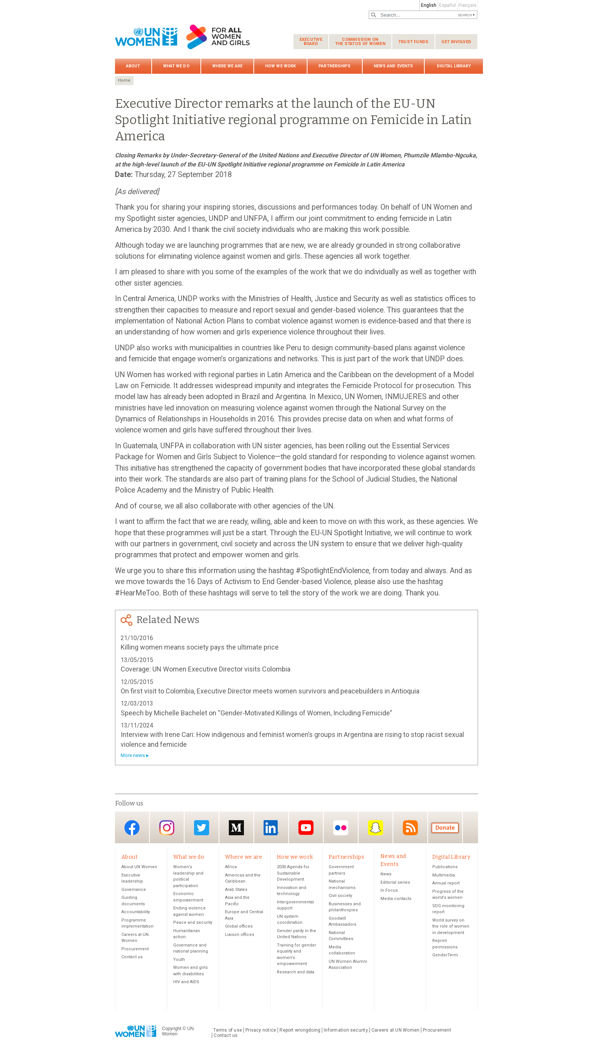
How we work (280, 66)
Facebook (132, 828)
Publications (445, 867)
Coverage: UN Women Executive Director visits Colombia (205, 669)
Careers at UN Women (395, 1030)
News (385, 874)
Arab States (236, 889)
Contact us (132, 957)
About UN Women (139, 867)
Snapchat (376, 828)
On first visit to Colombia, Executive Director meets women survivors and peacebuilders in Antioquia (270, 691)
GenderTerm (445, 955)
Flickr (341, 828)
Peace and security (192, 922)
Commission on (360, 41)
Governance (133, 889)
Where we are (227, 66)
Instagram (167, 828)
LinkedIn (271, 828)
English (428, 5)
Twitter (202, 828)
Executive (311, 41)
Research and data (295, 972)
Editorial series (395, 882)
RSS (410, 828)
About (133, 66)
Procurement (135, 949)
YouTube (306, 828)
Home (124, 80)
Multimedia (443, 875)
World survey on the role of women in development (450, 926)
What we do (176, 66)
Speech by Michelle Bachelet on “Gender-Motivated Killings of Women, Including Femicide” (256, 713)
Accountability (135, 912)
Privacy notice (260, 1030)
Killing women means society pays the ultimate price (200, 647)
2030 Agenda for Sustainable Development (293, 873)
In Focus (389, 890)
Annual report (445, 883)
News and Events (393, 66)
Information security (346, 1030)
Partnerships (334, 66)
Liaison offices (239, 934)
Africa (231, 867)
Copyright (171, 1029)
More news (133, 755)
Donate (445, 828)
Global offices (239, 926)
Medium (236, 828)
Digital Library (454, 66)
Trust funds (413, 41)
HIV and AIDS (186, 982)
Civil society (340, 896)
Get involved (456, 41)
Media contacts (395, 898)
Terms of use (227, 1030)
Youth (179, 959)
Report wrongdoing (299, 1030)
